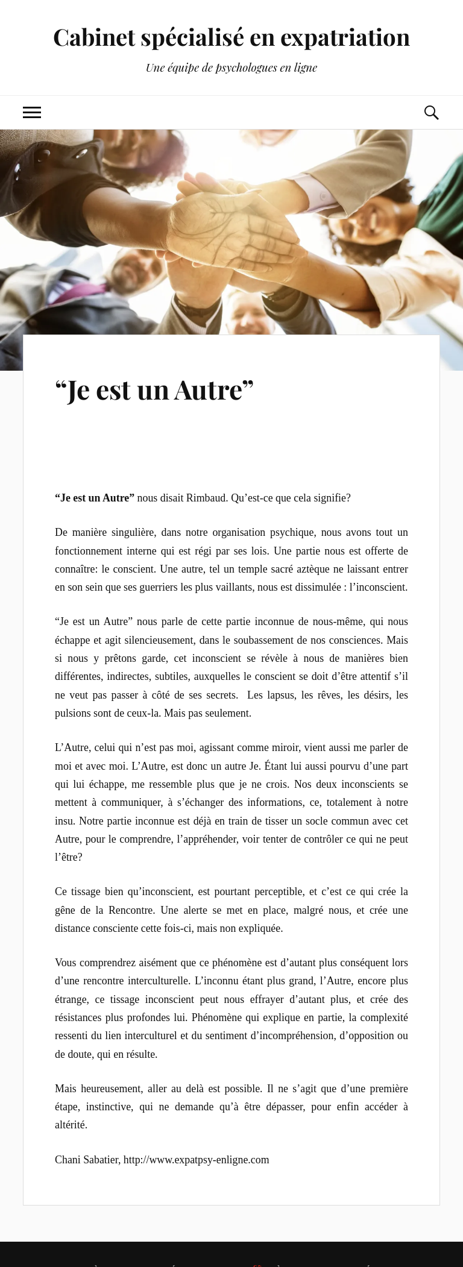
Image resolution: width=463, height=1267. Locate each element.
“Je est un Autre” (154, 388)
